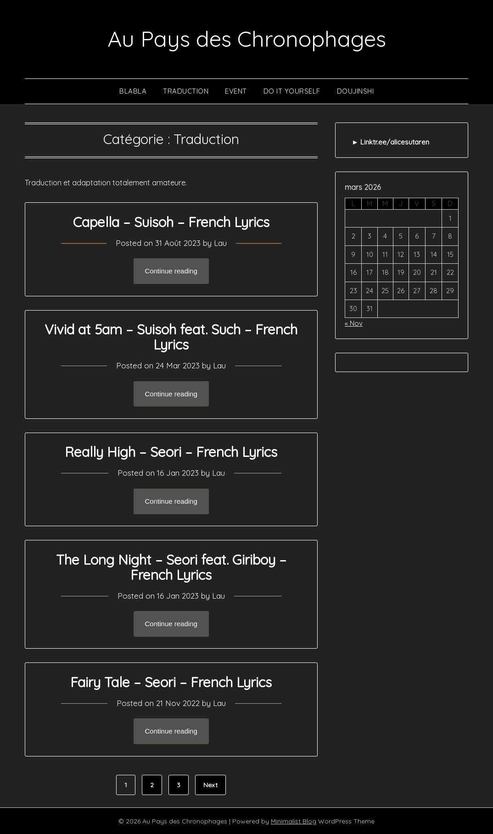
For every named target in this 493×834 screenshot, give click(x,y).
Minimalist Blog (293, 821)
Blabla (132, 90)
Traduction (185, 90)
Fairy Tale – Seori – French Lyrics (171, 681)
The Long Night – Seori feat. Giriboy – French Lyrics (171, 566)
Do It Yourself (291, 90)
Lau (220, 242)
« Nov (354, 322)
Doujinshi (355, 90)
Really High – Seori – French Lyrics (171, 451)
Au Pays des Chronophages (246, 38)
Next (210, 784)
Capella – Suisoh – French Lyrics (171, 221)
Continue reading (171, 271)
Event (236, 90)
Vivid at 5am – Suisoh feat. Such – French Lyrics (171, 336)
